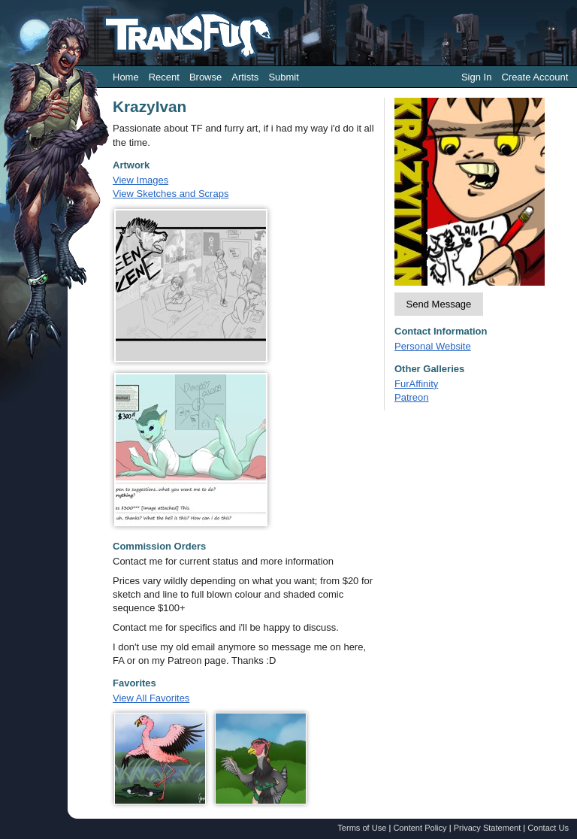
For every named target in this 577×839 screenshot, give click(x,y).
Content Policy (419, 827)
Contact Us (548, 827)
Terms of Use (361, 827)
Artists (244, 77)
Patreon (411, 397)
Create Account (534, 77)
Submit (283, 77)
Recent (164, 77)
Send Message (439, 304)
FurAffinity (416, 383)
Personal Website (432, 346)
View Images (140, 180)
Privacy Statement (487, 827)
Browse (205, 77)
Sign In (476, 77)
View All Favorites (151, 698)
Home (126, 77)
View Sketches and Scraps (170, 193)
